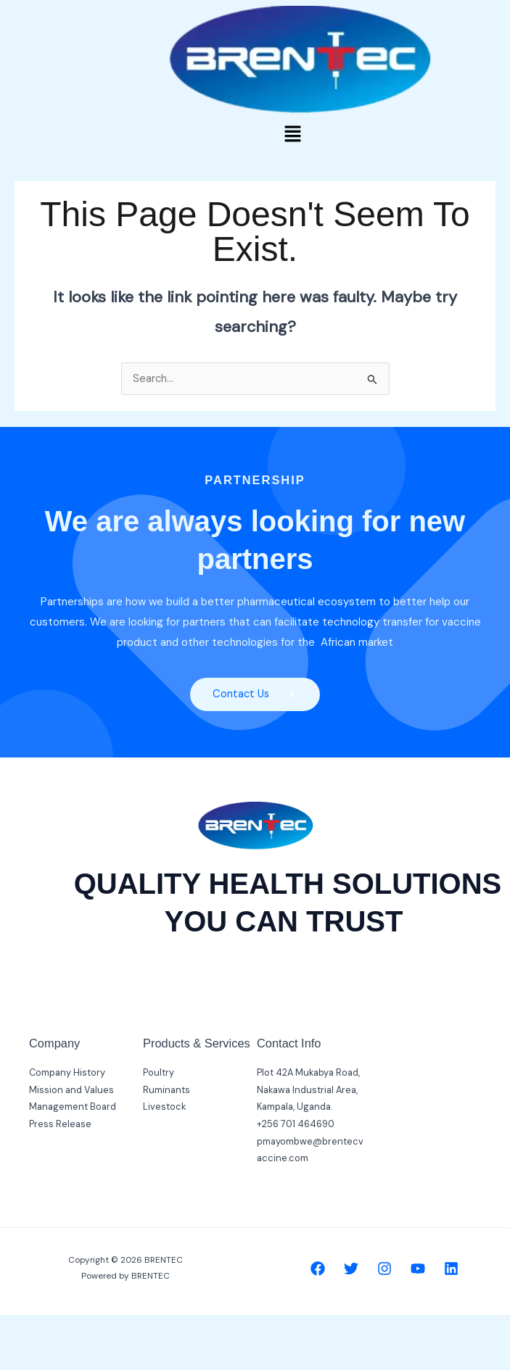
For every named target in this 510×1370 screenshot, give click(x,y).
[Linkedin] (451, 1268)
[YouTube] (418, 1268)
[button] (292, 135)
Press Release (60, 1124)
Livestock (164, 1107)
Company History (67, 1073)
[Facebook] (317, 1268)
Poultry (158, 1073)
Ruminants (166, 1090)
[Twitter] (351, 1268)
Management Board (72, 1107)
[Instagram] (384, 1268)
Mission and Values (71, 1090)
